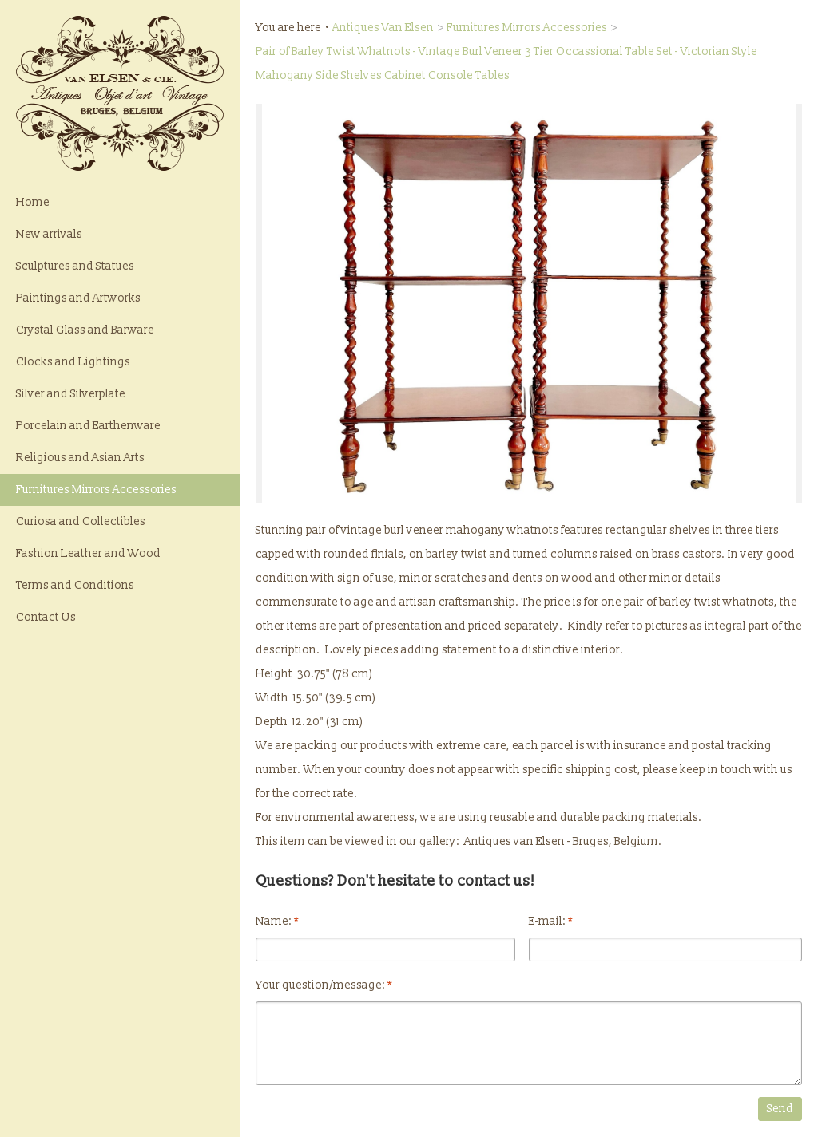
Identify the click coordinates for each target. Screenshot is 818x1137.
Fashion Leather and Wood (88, 553)
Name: (277, 921)
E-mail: (551, 921)
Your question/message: (324, 985)
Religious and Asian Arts (80, 457)
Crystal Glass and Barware (85, 330)
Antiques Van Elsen (383, 27)
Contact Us (46, 617)
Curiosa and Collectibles (80, 521)
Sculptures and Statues (75, 266)
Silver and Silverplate (70, 394)
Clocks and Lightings (73, 362)
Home (33, 202)
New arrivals (49, 234)
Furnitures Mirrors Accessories (96, 489)
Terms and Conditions (75, 585)
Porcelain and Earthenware (88, 425)
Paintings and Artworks (78, 298)
